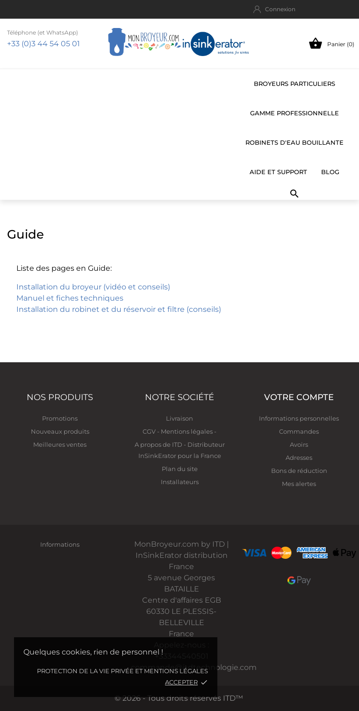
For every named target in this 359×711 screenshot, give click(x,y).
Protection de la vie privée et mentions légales (122, 671)
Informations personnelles (299, 418)
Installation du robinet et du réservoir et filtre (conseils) (118, 309)
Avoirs (299, 444)
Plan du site (180, 468)
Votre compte (299, 397)
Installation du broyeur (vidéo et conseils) (93, 286)
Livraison (179, 418)
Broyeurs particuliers (294, 83)
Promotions (60, 418)
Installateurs (180, 482)
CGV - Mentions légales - (179, 431)
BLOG (330, 172)
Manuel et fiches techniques (69, 298)
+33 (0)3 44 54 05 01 (43, 43)
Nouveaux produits (60, 431)
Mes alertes (299, 483)
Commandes (299, 431)
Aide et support (278, 172)
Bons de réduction (299, 470)
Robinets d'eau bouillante (294, 142)
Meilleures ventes (59, 444)
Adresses (299, 457)
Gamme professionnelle (294, 113)
